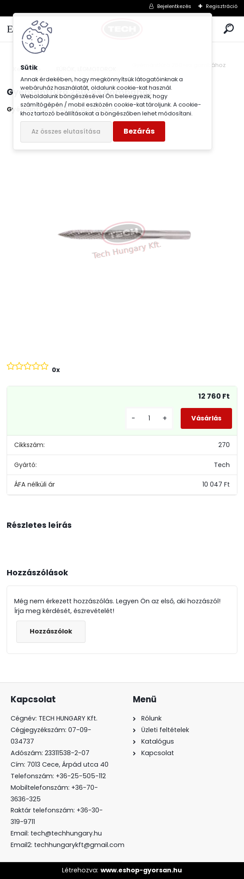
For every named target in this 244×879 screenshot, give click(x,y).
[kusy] (149, 418)
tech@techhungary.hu (66, 833)
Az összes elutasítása (66, 131)
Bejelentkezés (174, 6)
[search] (229, 29)
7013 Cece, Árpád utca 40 (67, 764)
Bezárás (139, 131)
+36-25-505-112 (81, 776)
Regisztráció (221, 6)
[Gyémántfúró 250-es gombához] (122, 236)
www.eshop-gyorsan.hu (141, 870)
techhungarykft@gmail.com (79, 844)
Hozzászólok (51, 631)
